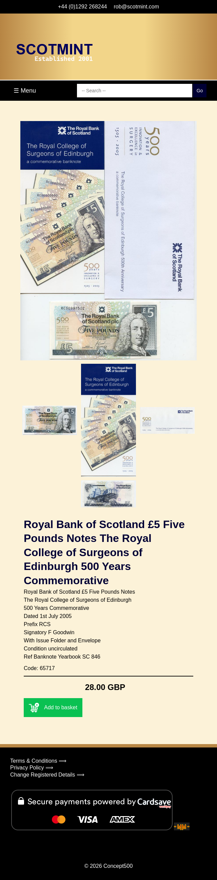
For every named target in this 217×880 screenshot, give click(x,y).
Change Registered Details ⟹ (47, 775)
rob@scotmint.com (136, 6)
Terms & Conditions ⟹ (38, 761)
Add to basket (53, 708)
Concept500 (118, 866)
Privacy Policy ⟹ (31, 767)
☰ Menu (25, 90)
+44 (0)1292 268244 (82, 6)
